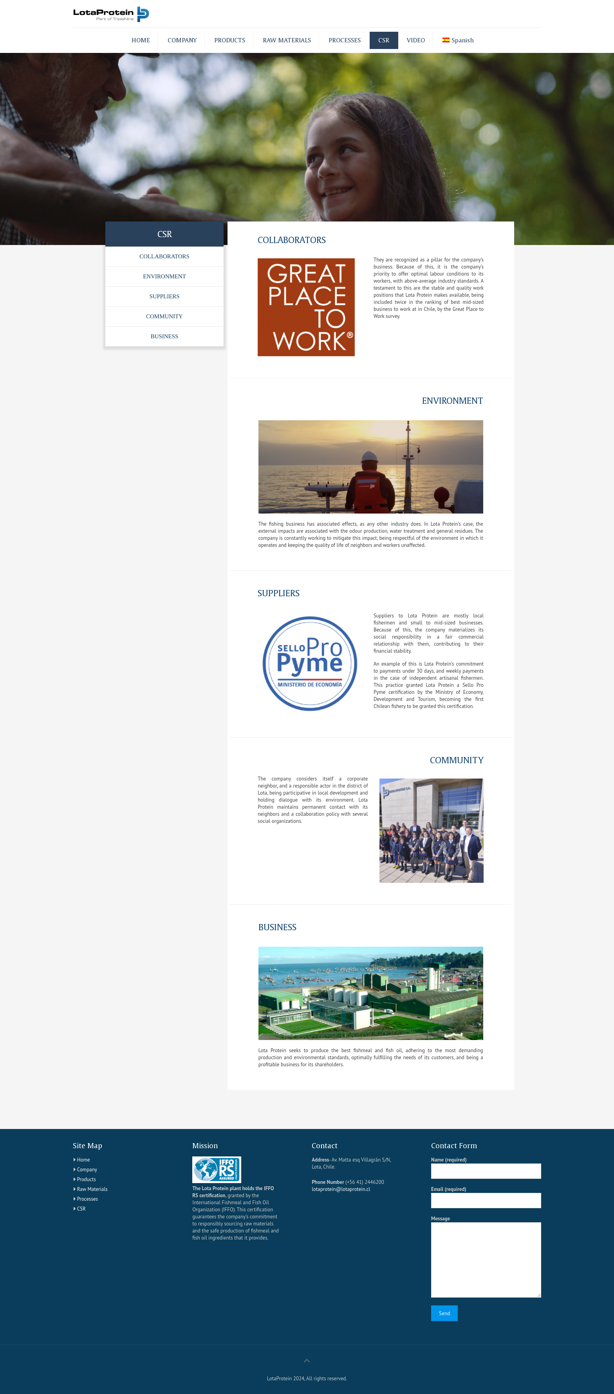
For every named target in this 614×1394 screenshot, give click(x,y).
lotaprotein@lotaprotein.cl (341, 1189)
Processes (87, 1199)
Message (486, 1256)
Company (87, 1169)
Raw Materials (92, 1189)
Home (83, 1159)
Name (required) (486, 1167)
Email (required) (486, 1197)
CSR (81, 1208)
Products (86, 1179)
